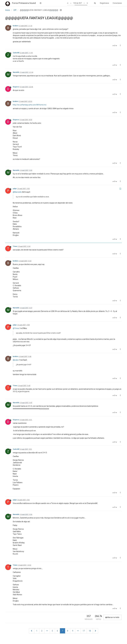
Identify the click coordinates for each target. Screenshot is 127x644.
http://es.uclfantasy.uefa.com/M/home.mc (29, 105)
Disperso (16, 87)
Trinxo (15, 246)
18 (90, 631)
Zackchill (16, 53)
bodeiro (15, 26)
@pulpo (16, 360)
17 (84, 631)
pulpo (15, 189)
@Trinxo (16, 328)
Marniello (16, 72)
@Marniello (17, 192)
